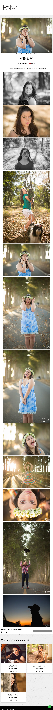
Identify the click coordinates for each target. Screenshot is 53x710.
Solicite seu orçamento (43, 630)
